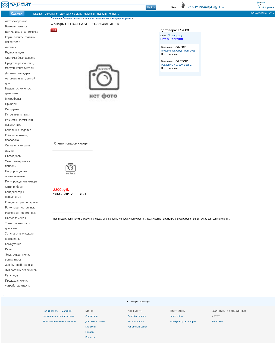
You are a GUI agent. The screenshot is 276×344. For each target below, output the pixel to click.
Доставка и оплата (71, 13)
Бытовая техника (16, 26)
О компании (51, 13)
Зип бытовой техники (19, 264)
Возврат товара (136, 321)
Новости (101, 13)
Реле (8, 249)
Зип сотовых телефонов (21, 270)
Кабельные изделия (18, 129)
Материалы (12, 238)
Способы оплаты (137, 316)
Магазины (89, 13)
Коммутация (13, 244)
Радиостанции (14, 52)
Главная (37, 13)
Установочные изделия (20, 233)
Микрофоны (13, 98)
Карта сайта (176, 316)
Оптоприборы (14, 186)
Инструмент (13, 109)
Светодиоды (13, 156)
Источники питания (17, 114)
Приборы (11, 103)
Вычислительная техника (21, 31)
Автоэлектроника (16, 21)
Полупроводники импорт (21, 181)
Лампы (9, 150)
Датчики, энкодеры (17, 73)
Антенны (11, 47)
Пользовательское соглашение (59, 321)
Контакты (114, 13)
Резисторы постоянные (20, 207)
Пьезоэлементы (15, 218)
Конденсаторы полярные (21, 202)
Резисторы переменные (20, 212)
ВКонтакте (217, 321)
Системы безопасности (20, 57)
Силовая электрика (17, 145)
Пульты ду (11, 275)
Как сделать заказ (137, 326)
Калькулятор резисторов (183, 321)
